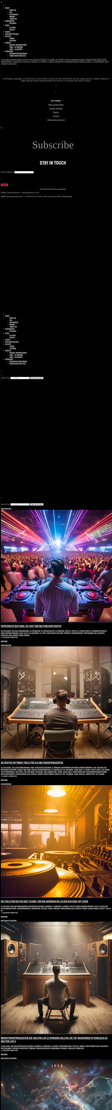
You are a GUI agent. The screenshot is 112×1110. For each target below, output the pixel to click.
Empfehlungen (6, 1048)
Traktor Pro (90, 774)
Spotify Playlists (56, 108)
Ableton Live (102, 767)
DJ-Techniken (34, 633)
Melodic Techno (47, 908)
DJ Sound (65, 906)
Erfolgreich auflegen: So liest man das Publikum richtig (31, 626)
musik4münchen (77, 633)
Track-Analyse (79, 774)
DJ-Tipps (43, 633)
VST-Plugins (100, 774)
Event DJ (68, 631)
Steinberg (69, 774)
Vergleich (71, 1048)
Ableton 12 (104, 1046)
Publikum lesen (6, 635)
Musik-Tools (67, 772)
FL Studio (86, 770)
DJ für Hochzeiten (48, 631)
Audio (32, 767)
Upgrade (64, 1048)
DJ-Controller (57, 770)
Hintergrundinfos (24, 908)
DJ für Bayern (35, 631)
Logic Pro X (19, 772)
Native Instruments (8, 774)
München (67, 633)
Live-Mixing (105, 770)
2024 (21, 633)
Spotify (102, 908)
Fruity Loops (95, 770)
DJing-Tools (78, 770)
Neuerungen (55, 1048)
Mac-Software (29, 772)
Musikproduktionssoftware (96, 772)
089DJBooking (6, 509)
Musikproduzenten (43, 1048)
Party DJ (75, 631)
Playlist (72, 906)
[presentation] (17, 179)
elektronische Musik (8, 908)
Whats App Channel (56, 120)
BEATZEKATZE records (43, 767)
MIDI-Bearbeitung (50, 772)
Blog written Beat (56, 105)
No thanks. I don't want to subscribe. (53, 189)
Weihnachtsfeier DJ (99, 631)
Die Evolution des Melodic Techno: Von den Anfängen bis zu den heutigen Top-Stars (44, 901)
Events (56, 112)
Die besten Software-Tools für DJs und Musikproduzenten (32, 762)
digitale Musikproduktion (41, 770)
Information (35, 908)
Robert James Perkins (21, 635)
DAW (24, 770)
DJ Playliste (103, 906)
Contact (56, 116)
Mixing (60, 772)
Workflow (80, 1048)
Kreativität (24, 1048)
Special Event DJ (85, 631)
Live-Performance (7, 772)
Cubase (20, 770)
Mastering (39, 772)
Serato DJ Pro (60, 774)
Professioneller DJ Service (94, 633)
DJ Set (26, 633)
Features (15, 1048)
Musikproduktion (67, 767)
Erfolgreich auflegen (55, 633)
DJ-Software (68, 770)
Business (48, 906)
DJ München (59, 631)
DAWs (29, 770)
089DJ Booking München (9, 633)
